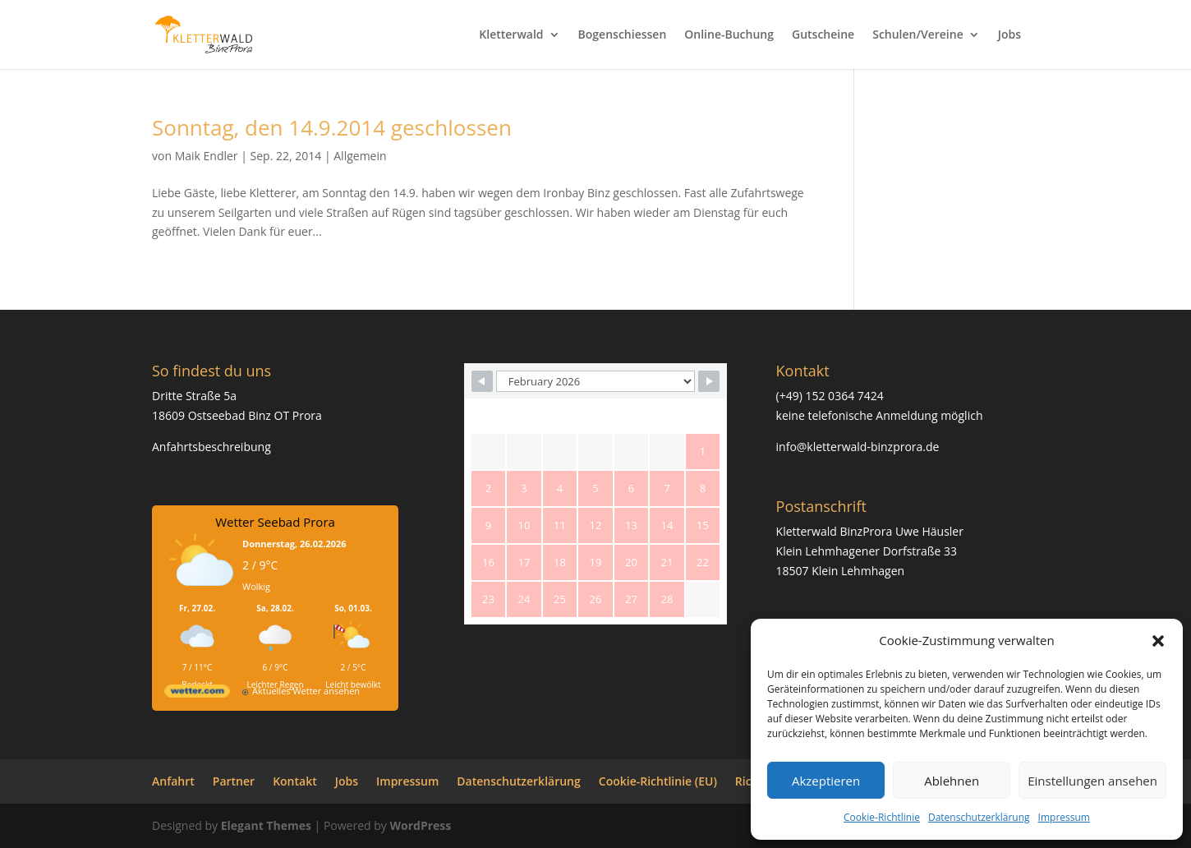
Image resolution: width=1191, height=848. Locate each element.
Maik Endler (206, 156)
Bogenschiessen (622, 35)
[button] (1158, 641)
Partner (234, 781)
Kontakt (295, 781)
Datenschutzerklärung (979, 817)
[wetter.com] (197, 694)
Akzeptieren (826, 780)
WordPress (420, 825)
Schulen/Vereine (917, 35)
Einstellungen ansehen (1092, 780)
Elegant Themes (266, 825)
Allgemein (359, 156)
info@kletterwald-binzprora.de (858, 446)
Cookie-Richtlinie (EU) (658, 781)
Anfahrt (173, 781)
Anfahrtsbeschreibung (211, 446)
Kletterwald (511, 35)
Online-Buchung (729, 35)
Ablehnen (951, 780)
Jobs (1009, 35)
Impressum (1064, 817)
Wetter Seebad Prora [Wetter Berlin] (275, 522)
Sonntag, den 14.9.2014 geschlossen (332, 127)
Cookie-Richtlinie (882, 817)
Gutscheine (823, 35)
